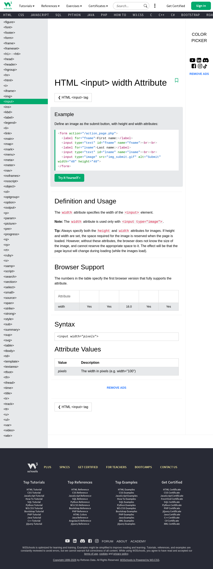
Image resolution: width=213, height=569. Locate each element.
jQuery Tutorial (34, 523)
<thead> (9, 382)
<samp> (9, 266)
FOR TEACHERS (116, 467)
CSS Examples (126, 492)
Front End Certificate (172, 498)
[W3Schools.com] (32, 470)
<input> (9, 101)
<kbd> (8, 112)
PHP (104, 15)
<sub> (8, 324)
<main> (9, 138)
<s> (6, 260)
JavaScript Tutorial (34, 495)
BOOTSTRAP (190, 15)
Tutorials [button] (27, 6)
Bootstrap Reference (80, 508)
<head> (9, 59)
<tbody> (9, 351)
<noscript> (11, 181)
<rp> (7, 244)
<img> (8, 96)
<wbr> (8, 435)
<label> (9, 117)
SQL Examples (126, 501)
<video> (9, 430)
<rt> (6, 250)
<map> (8, 144)
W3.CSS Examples (126, 508)
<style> (9, 319)
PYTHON (74, 15)
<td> (7, 356)
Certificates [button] (98, 6)
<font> (8, 27)
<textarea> (11, 366)
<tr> (6, 398)
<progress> (11, 234)
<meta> (9, 160)
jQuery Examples (126, 523)
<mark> (9, 149)
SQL (59, 15)
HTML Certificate (172, 489)
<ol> (7, 191)
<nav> (8, 170)
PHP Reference (80, 511)
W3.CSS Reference (80, 505)
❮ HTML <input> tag (73, 97)
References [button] (50, 6)
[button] (145, 5)
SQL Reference (80, 498)
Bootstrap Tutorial (34, 511)
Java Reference (80, 517)
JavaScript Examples (126, 495)
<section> (10, 281)
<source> (10, 297)
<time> (8, 388)
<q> (6, 239)
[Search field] (131, 6)
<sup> (8, 334)
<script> (9, 271)
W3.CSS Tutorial (34, 508)
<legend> (10, 122)
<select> (9, 287)
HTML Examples (126, 489)
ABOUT (121, 541)
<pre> (8, 228)
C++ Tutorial (34, 520)
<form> (9, 38)
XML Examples (126, 520)
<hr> (7, 75)
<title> (8, 393)
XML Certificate (172, 523)
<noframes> (12, 175)
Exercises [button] (74, 6)
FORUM (107, 541)
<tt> (6, 409)
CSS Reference (80, 492)
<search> (10, 276)
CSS (21, 15)
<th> (7, 377)
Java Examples (126, 517)
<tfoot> (8, 372)
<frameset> (11, 48)
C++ (162, 15)
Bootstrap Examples (126, 511)
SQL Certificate (172, 501)
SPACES (64, 467)
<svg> (8, 340)
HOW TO (120, 15)
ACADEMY (138, 541)
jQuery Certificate (172, 511)
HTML (7, 15)
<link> (8, 133)
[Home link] (8, 5)
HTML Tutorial (34, 489)
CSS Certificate (172, 492)
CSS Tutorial (34, 492)
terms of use (91, 553)
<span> (9, 303)
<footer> (9, 32)
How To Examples (126, 498)
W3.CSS (138, 15)
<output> (10, 207)
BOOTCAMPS (143, 467)
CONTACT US (168, 467)
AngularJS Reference (80, 520)
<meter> (9, 165)
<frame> (9, 43)
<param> (10, 218)
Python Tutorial (34, 505)
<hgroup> (10, 69)
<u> (6, 414)
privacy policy (120, 553)
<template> (11, 361)
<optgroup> (12, 197)
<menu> (9, 154)
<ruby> (8, 255)
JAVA (90, 15)
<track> (9, 404)
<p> (6, 213)
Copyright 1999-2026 (64, 560)
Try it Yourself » (69, 177)
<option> (10, 202)
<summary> (12, 329)
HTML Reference (80, 489)
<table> (9, 345)
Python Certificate (172, 505)
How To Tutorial (34, 498)
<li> (6, 128)
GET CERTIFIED (88, 467)
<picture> (10, 223)
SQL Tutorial (34, 501)
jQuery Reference (80, 523)
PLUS (47, 467)
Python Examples (126, 505)
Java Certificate (172, 514)
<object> (10, 186)
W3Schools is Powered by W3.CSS (139, 560)
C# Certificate (172, 520)
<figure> (9, 22)
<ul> (7, 419)
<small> (9, 292)
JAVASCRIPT (40, 15)
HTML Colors (80, 514)
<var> (7, 425)
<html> (8, 80)
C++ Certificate (172, 517)
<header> (10, 64)
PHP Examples (126, 514)
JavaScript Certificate (171, 495)
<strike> (9, 308)
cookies (103, 553)
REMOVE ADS (116, 387)
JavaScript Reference (80, 495)
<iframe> (10, 91)
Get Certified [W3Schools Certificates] (176, 6)
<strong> (10, 313)
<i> (6, 85)
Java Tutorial (34, 517)
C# (173, 15)
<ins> (7, 107)
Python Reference (80, 501)
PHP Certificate (172, 508)
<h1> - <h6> (12, 54)
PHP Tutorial (34, 514)
